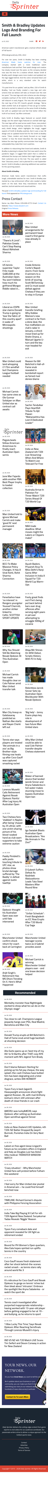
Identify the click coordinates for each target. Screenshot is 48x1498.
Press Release (13, 208)
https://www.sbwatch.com (18, 205)
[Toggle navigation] (4, 14)
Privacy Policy (24, 1447)
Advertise (24, 1445)
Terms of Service (24, 1450)
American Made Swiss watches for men (21, 62)
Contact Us (42, 203)
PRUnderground (26, 193)
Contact (24, 1442)
